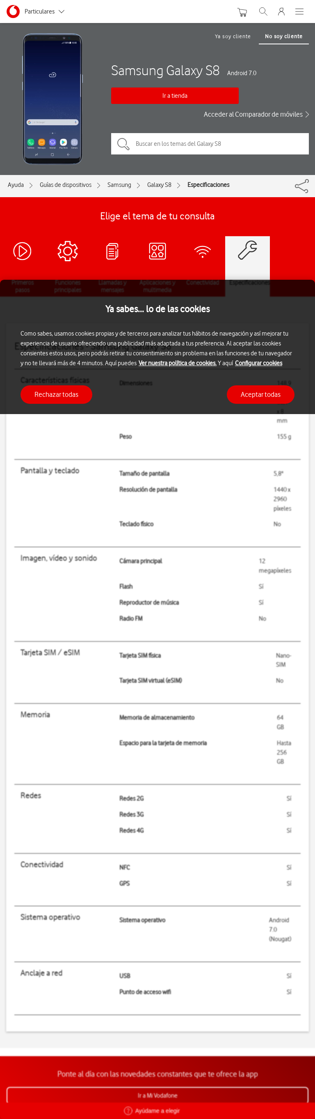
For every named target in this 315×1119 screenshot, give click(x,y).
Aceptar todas (261, 394)
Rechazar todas (56, 394)
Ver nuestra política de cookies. (178, 363)
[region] (157, 699)
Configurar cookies (258, 363)
